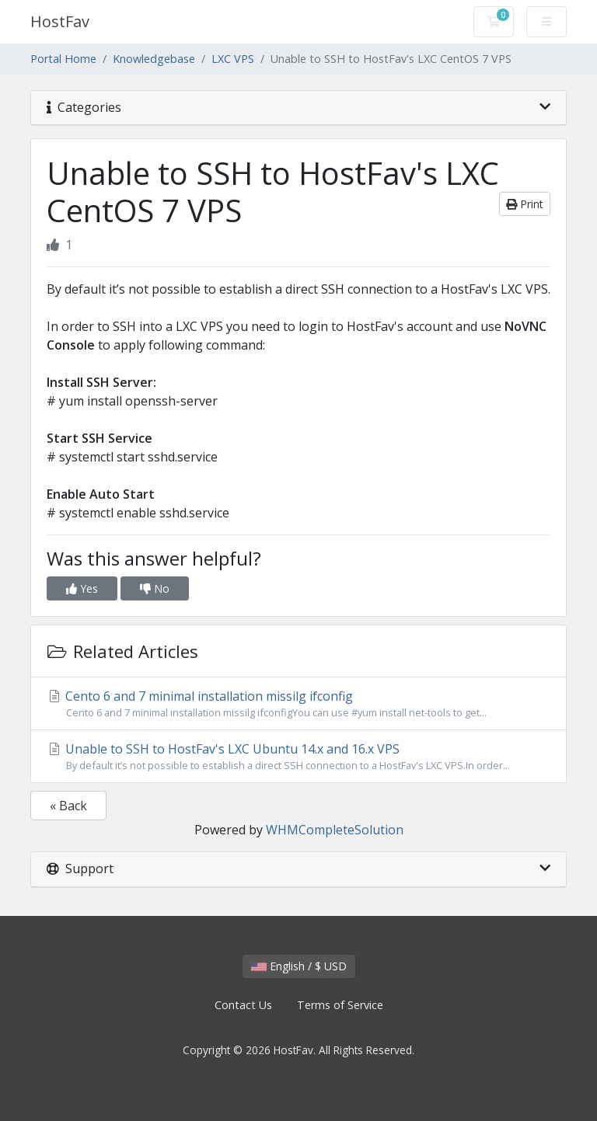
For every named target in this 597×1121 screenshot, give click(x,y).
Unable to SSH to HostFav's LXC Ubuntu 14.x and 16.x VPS (298, 756)
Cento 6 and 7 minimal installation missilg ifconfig (298, 704)
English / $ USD (299, 966)
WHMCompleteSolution (334, 829)
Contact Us (243, 1004)
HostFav (59, 21)
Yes (82, 588)
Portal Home (63, 58)
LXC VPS (232, 58)
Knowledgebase (154, 58)
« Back (68, 805)
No (154, 588)
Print (524, 204)
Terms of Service (340, 1004)
